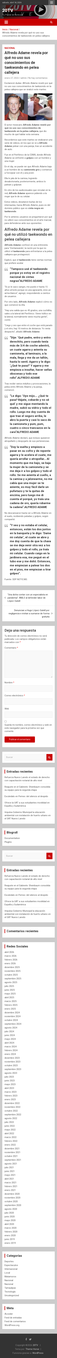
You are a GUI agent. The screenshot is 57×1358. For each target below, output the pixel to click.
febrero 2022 (11, 1141)
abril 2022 (9, 1133)
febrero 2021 (11, 1186)
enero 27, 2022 (12, 78)
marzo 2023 (10, 1092)
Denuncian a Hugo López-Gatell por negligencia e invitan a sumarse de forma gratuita (29, 613)
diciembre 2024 (12, 1012)
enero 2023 (10, 1099)
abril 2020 (9, 1224)
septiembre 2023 (13, 1069)
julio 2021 (9, 1167)
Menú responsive (51, 2)
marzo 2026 (10, 956)
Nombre (9, 682)
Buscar (49, 757)
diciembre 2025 (12, 967)
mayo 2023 (10, 1084)
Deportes (9, 1261)
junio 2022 (10, 1126)
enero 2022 (10, 1144)
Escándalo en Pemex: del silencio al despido (26, 796)
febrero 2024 (11, 1050)
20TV (7, 10)
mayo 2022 (10, 1129)
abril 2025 (9, 997)
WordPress (37, 1353)
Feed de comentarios (15, 1321)
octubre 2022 (11, 1110)
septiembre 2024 (13, 1024)
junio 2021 (10, 1171)
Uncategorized (12, 1295)
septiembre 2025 (13, 978)
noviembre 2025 (12, 971)
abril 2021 (9, 1178)
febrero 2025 (11, 1005)
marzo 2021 (10, 1182)
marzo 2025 (10, 1001)
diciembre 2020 (12, 1194)
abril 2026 (9, 952)
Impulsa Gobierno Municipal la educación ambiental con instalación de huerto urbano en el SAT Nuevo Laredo (28, 815)
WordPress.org (12, 1325)
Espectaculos (11, 1265)
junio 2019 (10, 1239)
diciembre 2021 (12, 1148)
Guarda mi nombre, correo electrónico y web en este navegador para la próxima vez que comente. (28, 728)
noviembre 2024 (12, 1016)
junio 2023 (10, 1080)
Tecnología (10, 1291)
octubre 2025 (11, 974)
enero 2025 (10, 1008)
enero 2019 (10, 1243)
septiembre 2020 (13, 1205)
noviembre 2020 (12, 1197)
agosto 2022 (11, 1118)
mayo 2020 (10, 1220)
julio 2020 (9, 1212)
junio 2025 (10, 990)
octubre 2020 (11, 1201)
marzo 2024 (10, 1046)
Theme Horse (32, 1349)
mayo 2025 (10, 993)
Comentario (11, 647)
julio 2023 (9, 1076)
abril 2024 (9, 1042)
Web (7, 708)
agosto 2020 (11, 1209)
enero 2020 (10, 1235)
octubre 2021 (11, 1156)
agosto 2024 (11, 1027)
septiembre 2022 (13, 1114)
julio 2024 (9, 1031)
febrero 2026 (11, 959)
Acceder (9, 1314)
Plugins (8, 842)
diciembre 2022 (12, 1103)
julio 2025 (9, 986)
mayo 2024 (10, 1039)
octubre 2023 (11, 1065)
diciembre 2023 (12, 1058)
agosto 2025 (11, 982)
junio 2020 (10, 1216)
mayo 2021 (10, 1175)
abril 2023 (9, 1088)
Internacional (11, 1269)
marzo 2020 (10, 1228)
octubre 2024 (11, 1020)
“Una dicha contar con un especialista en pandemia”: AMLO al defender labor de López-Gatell (28, 597)
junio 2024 (10, 1035)
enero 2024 (10, 1054)
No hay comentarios (37, 78)
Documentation (12, 838)
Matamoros (10, 1276)
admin (24, 78)
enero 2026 (10, 963)
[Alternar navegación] (6, 22)
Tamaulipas (10, 1288)
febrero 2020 (11, 1231)
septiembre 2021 (13, 1160)
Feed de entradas (13, 1317)
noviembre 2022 (12, 1107)
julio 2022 (9, 1122)
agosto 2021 (11, 1163)
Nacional (10, 48)
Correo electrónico (15, 695)
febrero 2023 (11, 1095)
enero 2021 (10, 1190)
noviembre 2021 (12, 1152)
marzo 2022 (10, 1137)
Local (7, 1272)
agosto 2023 (11, 1073)
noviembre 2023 (12, 1061)
